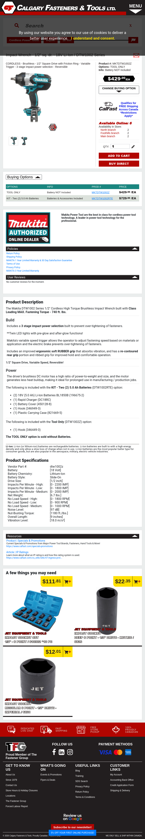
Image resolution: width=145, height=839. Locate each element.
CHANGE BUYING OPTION (119, 90)
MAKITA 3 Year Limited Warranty (22, 270)
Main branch (108, 136)
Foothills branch (110, 133)
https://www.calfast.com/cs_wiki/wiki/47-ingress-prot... (34, 558)
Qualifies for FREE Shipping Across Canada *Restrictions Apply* (128, 109)
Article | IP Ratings (17, 552)
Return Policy (13, 253)
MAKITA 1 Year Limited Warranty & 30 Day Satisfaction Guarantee (39, 260)
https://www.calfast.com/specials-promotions (29, 546)
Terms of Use (13, 263)
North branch (108, 129)
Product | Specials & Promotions (25, 540)
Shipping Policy (14, 257)
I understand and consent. (93, 38)
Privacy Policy (13, 267)
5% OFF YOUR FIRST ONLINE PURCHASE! (72, 832)
